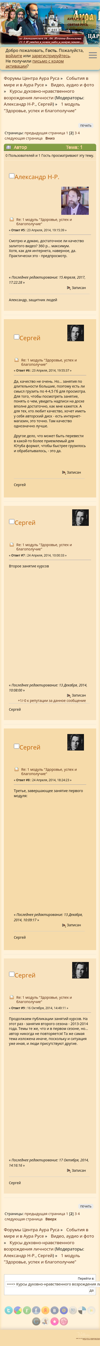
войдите (14, 56)
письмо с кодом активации (35, 63)
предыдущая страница (44, 132)
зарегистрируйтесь (51, 56)
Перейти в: (86, 1278)
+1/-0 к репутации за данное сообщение (52, 700)
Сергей (45, 104)
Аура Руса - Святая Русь (77, 22)
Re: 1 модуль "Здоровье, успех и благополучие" (44, 221)
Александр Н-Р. (19, 104)
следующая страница (24, 138)
